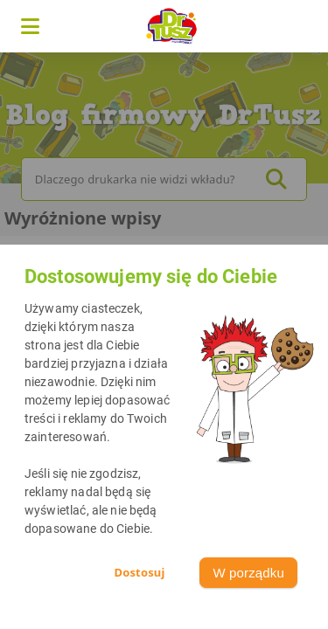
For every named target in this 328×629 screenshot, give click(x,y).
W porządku (248, 572)
